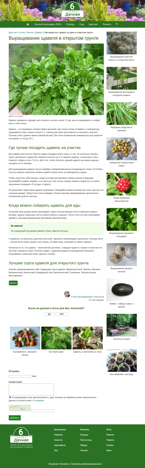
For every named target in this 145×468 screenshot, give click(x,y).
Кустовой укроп (56, 340)
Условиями (38, 400)
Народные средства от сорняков (122, 117)
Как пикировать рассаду (122, 362)
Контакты (64, 464)
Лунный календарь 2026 (47, 24)
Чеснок (84, 450)
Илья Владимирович (83, 297)
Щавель (13, 283)
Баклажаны (60, 429)
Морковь (85, 429)
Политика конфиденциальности (86, 464)
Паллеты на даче (122, 327)
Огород (70, 24)
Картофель (60, 445)
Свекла (110, 435)
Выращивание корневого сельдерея (122, 222)
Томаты (110, 440)
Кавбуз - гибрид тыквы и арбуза (122, 293)
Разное (106, 24)
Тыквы (110, 445)
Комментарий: (15, 382)
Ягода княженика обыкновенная (122, 187)
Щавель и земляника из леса (88, 340)
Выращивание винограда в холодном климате (122, 81)
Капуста (58, 440)
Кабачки (58, 435)
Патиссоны (86, 440)
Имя (34, 376)
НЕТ (62, 314)
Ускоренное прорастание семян (122, 152)
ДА (49, 314)
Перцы (83, 445)
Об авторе (53, 464)
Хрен (109, 450)
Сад (81, 24)
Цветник (93, 24)
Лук (56, 450)
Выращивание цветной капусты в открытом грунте (122, 46)
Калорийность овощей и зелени (25, 341)
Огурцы (84, 435)
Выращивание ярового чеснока (122, 258)
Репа (108, 429)
